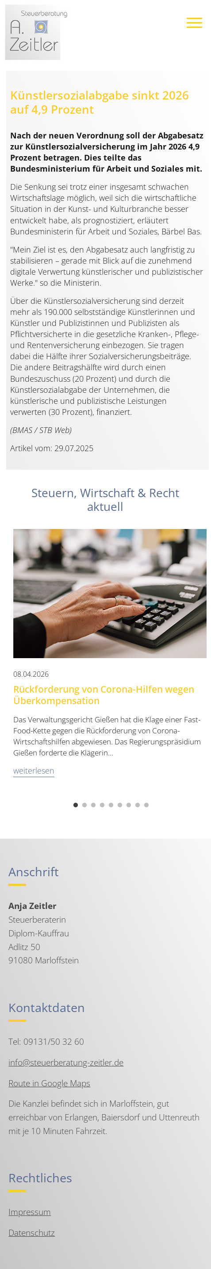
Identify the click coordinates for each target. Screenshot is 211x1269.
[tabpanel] (110, 658)
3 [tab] (93, 805)
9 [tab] (146, 805)
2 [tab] (84, 805)
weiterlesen (33, 770)
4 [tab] (102, 805)
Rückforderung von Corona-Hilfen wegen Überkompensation (103, 695)
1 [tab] (75, 805)
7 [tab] (128, 805)
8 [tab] (137, 805)
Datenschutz (31, 1232)
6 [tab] (119, 805)
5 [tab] (111, 805)
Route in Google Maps (49, 1083)
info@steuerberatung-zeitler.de (65, 1062)
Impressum (29, 1212)
